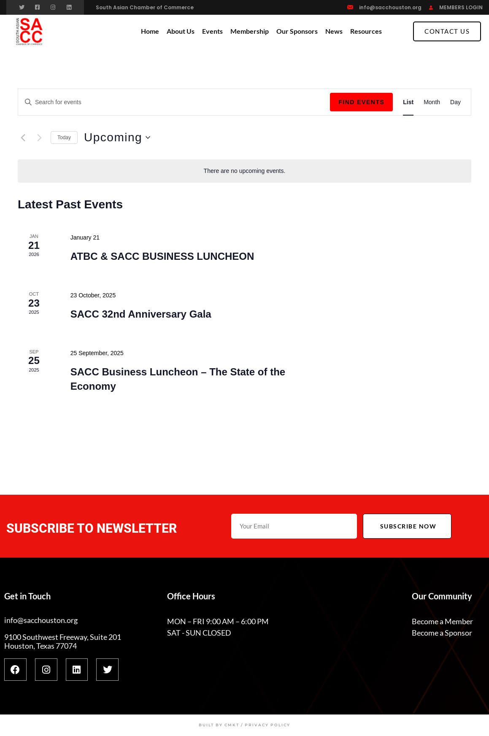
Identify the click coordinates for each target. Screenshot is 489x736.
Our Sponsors (297, 31)
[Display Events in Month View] (432, 102)
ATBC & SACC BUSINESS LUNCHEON (162, 256)
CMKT (231, 725)
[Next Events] (39, 137)
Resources (366, 31)
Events (212, 31)
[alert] (244, 171)
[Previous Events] (23, 137)
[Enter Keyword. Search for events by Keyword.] (174, 102)
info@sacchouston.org (390, 7)
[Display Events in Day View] (455, 102)
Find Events (361, 102)
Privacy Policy (267, 725)
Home (150, 31)
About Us (181, 31)
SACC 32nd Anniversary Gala (140, 314)
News (334, 31)
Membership (249, 31)
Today (64, 137)
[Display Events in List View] (408, 102)
